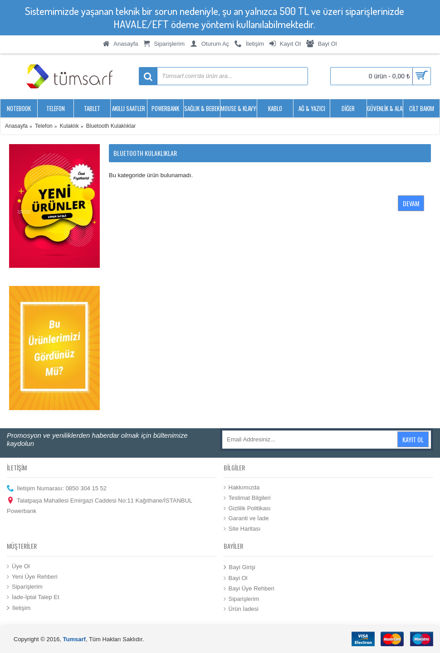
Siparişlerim (25, 586)
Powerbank (21, 511)
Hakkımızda (242, 487)
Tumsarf (74, 639)
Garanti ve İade (246, 518)
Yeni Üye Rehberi (32, 576)
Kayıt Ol (413, 439)
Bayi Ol (236, 578)
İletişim (18, 608)
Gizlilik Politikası (247, 508)
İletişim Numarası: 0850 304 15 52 (57, 489)
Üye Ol (18, 566)
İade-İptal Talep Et (33, 596)
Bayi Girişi (240, 567)
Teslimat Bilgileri (247, 498)
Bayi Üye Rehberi (249, 588)
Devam (411, 203)
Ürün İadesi (241, 609)
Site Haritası (242, 528)
